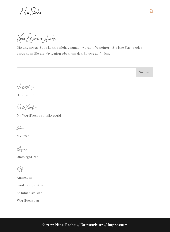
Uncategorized (27, 157)
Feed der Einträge (30, 185)
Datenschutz (91, 225)
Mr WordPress (27, 115)
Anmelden (24, 177)
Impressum (118, 225)
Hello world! (25, 95)
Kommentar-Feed (29, 193)
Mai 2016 (23, 136)
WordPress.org (28, 200)
